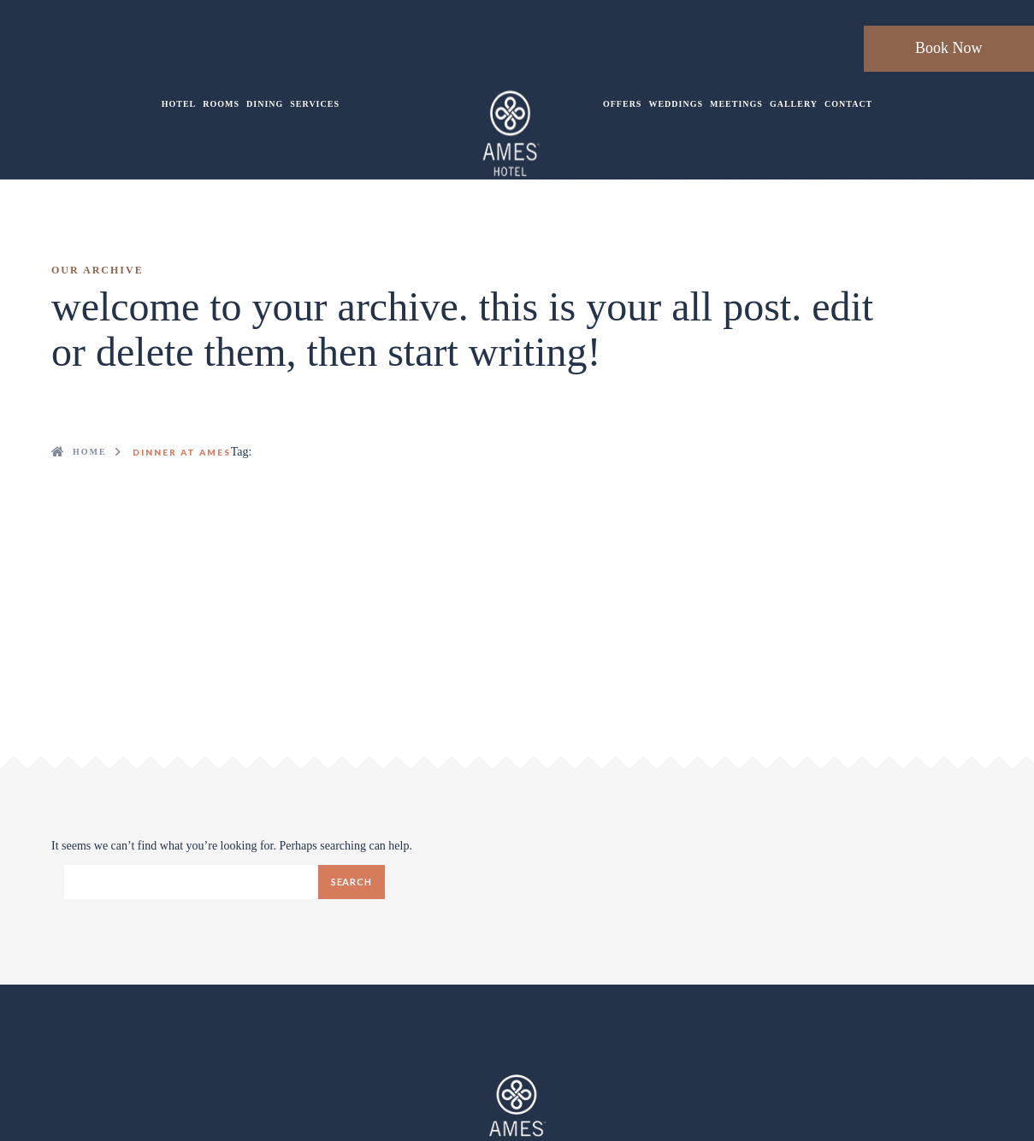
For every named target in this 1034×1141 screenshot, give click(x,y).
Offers (622, 104)
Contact (848, 104)
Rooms (221, 104)
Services (315, 104)
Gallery (794, 104)
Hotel (179, 104)
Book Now (949, 47)
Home (90, 451)
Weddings (675, 104)
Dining (264, 104)
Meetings (736, 104)
